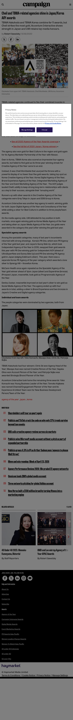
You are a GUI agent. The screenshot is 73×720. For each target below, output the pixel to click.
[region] (36, 120)
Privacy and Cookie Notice (53, 123)
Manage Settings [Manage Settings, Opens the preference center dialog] (27, 130)
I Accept (44, 130)
